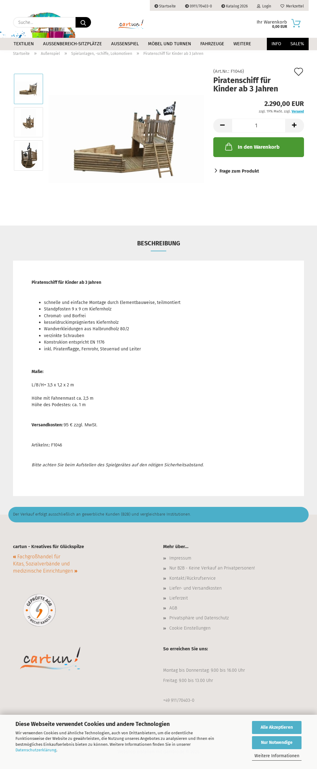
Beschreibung (158, 243)
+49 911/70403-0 (178, 700)
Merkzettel (292, 6)
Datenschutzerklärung (35, 750)
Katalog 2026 (234, 6)
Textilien (24, 43)
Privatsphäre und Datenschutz (199, 618)
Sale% (297, 43)
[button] (222, 126)
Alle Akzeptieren (277, 727)
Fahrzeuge (212, 43)
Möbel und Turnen (169, 43)
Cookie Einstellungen (190, 628)
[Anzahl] (258, 126)
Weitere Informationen (276, 755)
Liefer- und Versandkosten (195, 588)
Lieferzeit (178, 598)
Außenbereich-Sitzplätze (72, 43)
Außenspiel (125, 43)
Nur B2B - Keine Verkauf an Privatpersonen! (212, 568)
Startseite (165, 6)
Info (276, 43)
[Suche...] (83, 22)
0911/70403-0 (198, 6)
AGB (173, 608)
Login (264, 6)
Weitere (242, 43)
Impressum (180, 558)
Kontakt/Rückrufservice (192, 578)
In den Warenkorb (252, 147)
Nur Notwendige (277, 742)
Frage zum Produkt (239, 171)
